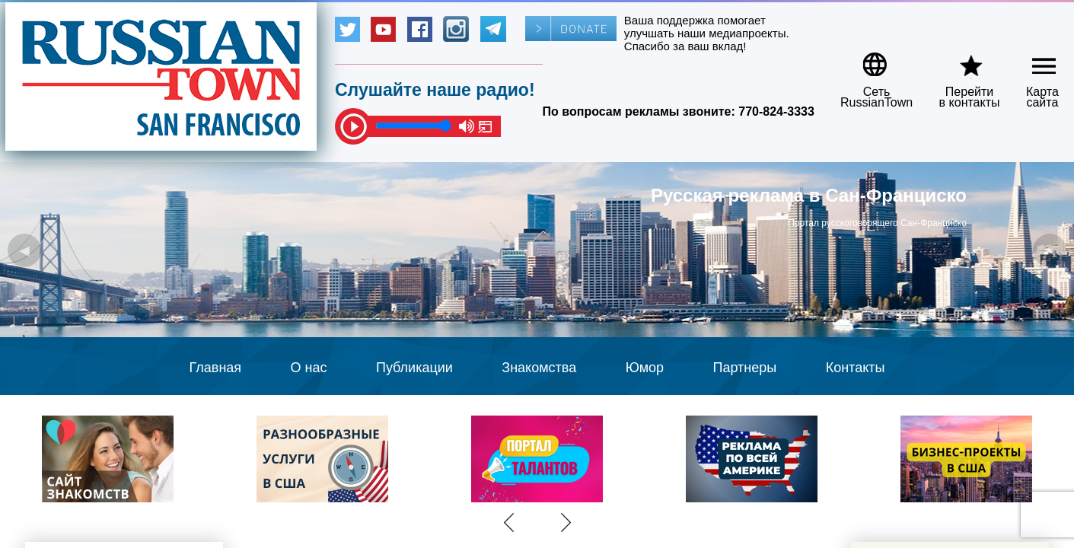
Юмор (645, 367)
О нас (309, 367)
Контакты (855, 367)
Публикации (414, 367)
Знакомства (539, 367)
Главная (216, 367)
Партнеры (745, 367)
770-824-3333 (776, 111)
